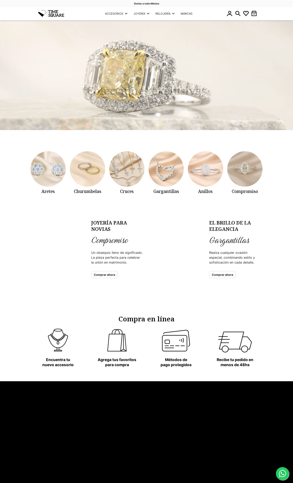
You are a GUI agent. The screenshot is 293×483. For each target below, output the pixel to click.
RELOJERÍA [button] (165, 13)
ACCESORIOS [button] (116, 13)
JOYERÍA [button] (141, 13)
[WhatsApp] (282, 473)
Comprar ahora (104, 274)
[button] (254, 13)
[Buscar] (238, 13)
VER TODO (146, 114)
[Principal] (51, 13)
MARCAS (186, 13)
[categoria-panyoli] (48, 172)
